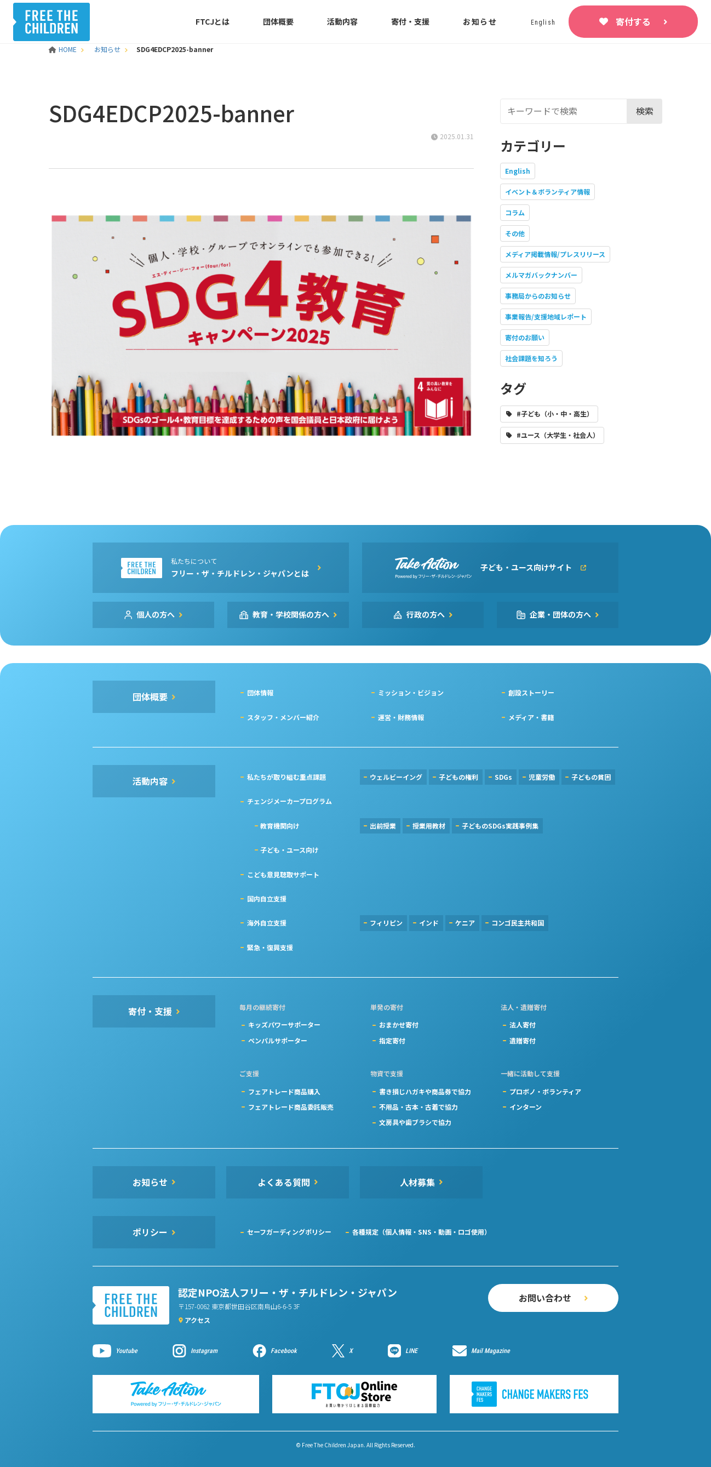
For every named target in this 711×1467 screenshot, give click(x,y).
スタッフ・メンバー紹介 (283, 717)
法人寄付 (522, 1024)
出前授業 (383, 825)
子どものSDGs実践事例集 (500, 825)
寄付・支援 (410, 21)
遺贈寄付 (522, 1040)
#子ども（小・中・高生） (555, 413)
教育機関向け (280, 825)
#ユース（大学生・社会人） (558, 434)
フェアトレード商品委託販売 (291, 1106)
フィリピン (386, 922)
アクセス (197, 1320)
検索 (644, 110)
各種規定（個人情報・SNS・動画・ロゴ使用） (421, 1231)
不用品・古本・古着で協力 (418, 1106)
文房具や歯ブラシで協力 (415, 1122)
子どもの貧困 (591, 776)
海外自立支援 (266, 922)
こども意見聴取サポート (283, 874)
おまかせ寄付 (398, 1024)
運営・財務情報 (401, 717)
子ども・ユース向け (289, 849)
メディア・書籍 (531, 717)
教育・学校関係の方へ (291, 614)
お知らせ (480, 21)
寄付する (633, 21)
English (517, 170)
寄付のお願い (524, 337)
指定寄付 (392, 1040)
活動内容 (342, 21)
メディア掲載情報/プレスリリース (555, 254)
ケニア (465, 922)
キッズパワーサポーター (284, 1024)
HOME (63, 49)
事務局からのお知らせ (538, 295)
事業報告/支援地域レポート (546, 316)
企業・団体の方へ (560, 614)
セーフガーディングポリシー (289, 1231)
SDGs (503, 776)
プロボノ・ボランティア (545, 1091)
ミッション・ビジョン (411, 692)
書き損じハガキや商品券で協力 (425, 1091)
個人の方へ (155, 614)
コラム (515, 212)
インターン (525, 1106)
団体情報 (260, 692)
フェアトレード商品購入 (284, 1091)
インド (429, 922)
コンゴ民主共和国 (517, 922)
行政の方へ (425, 614)
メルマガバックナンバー (541, 274)
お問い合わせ (545, 1297)
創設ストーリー (531, 692)
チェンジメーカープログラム (289, 801)
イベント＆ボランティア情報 (547, 191)
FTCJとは (213, 21)
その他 (515, 233)
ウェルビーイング (396, 776)
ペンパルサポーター (277, 1040)
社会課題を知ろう (531, 358)
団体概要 (278, 21)
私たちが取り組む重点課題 (286, 776)
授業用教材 (428, 825)
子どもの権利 (458, 776)
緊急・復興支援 (270, 947)
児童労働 (542, 776)
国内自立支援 (266, 898)
